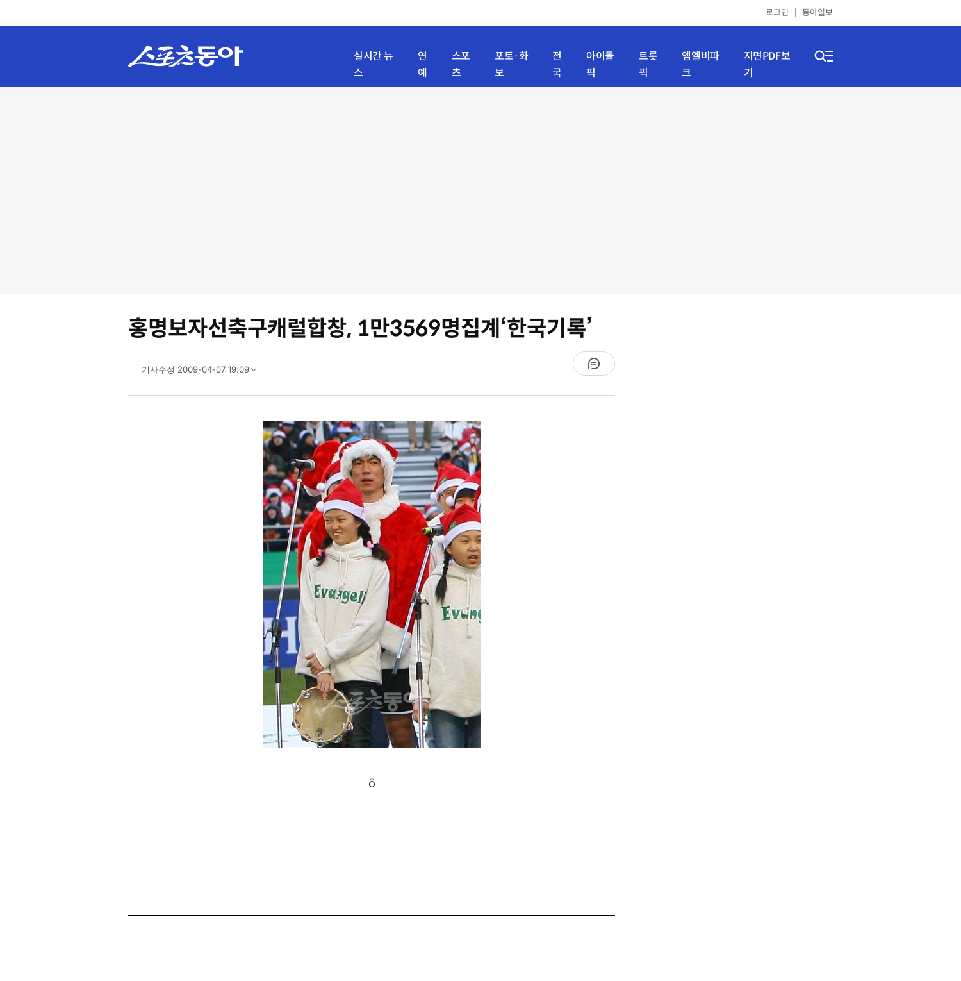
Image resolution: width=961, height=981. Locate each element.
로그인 (777, 12)
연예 (422, 64)
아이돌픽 (600, 64)
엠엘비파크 (700, 64)
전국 (557, 64)
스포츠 (461, 64)
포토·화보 (511, 64)
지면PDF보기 (767, 64)
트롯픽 (648, 64)
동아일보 (817, 12)
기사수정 (203, 372)
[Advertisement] (480, 189)
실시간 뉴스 (373, 64)
